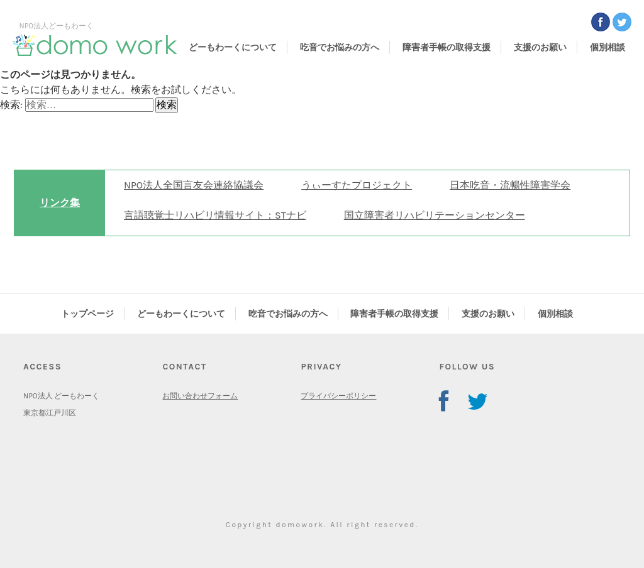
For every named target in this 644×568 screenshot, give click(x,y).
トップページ (87, 314)
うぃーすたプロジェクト (356, 185)
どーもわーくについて (233, 47)
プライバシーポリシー (338, 395)
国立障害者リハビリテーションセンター (434, 215)
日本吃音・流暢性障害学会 (510, 185)
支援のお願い (540, 47)
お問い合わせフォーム (200, 395)
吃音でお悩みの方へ (339, 47)
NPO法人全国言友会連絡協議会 (194, 185)
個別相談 (607, 47)
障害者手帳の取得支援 (446, 47)
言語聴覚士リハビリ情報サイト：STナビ (215, 215)
